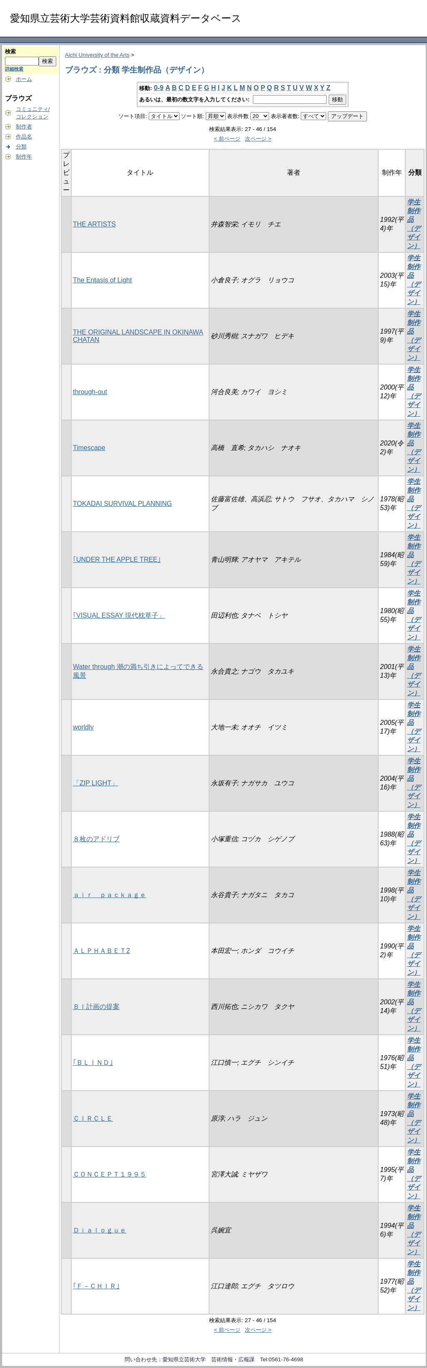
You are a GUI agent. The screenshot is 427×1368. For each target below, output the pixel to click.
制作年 (24, 156)
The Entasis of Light (102, 280)
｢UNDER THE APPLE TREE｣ (117, 559)
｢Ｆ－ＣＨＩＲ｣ (96, 1286)
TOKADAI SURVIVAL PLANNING (122, 503)
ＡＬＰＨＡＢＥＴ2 (101, 950)
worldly (83, 727)
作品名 (24, 136)
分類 (21, 146)
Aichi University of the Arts (97, 55)
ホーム (24, 79)
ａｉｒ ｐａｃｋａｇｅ (109, 894)
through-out (90, 391)
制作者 (24, 126)
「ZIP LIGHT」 (95, 783)
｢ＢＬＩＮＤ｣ (93, 1062)
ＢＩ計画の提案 (96, 1006)
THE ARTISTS (94, 224)
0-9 (158, 87)
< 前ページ (227, 139)
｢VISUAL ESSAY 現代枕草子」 (119, 615)
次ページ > (258, 139)
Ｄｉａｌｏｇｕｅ (99, 1230)
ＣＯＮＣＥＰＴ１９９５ (109, 1174)
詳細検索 (14, 68)
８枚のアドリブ (96, 838)
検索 (10, 51)
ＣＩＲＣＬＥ (93, 1118)
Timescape (89, 447)
